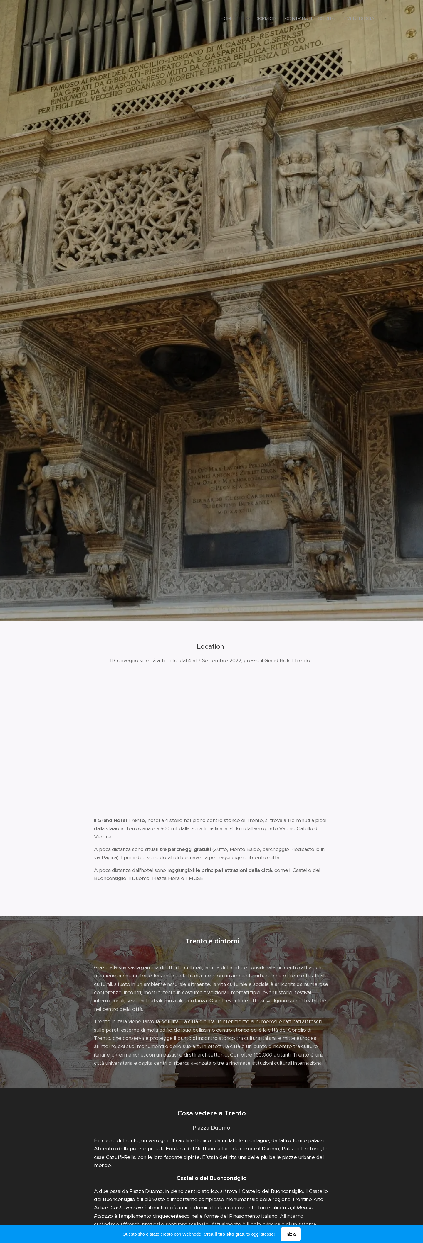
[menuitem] (347, 19)
